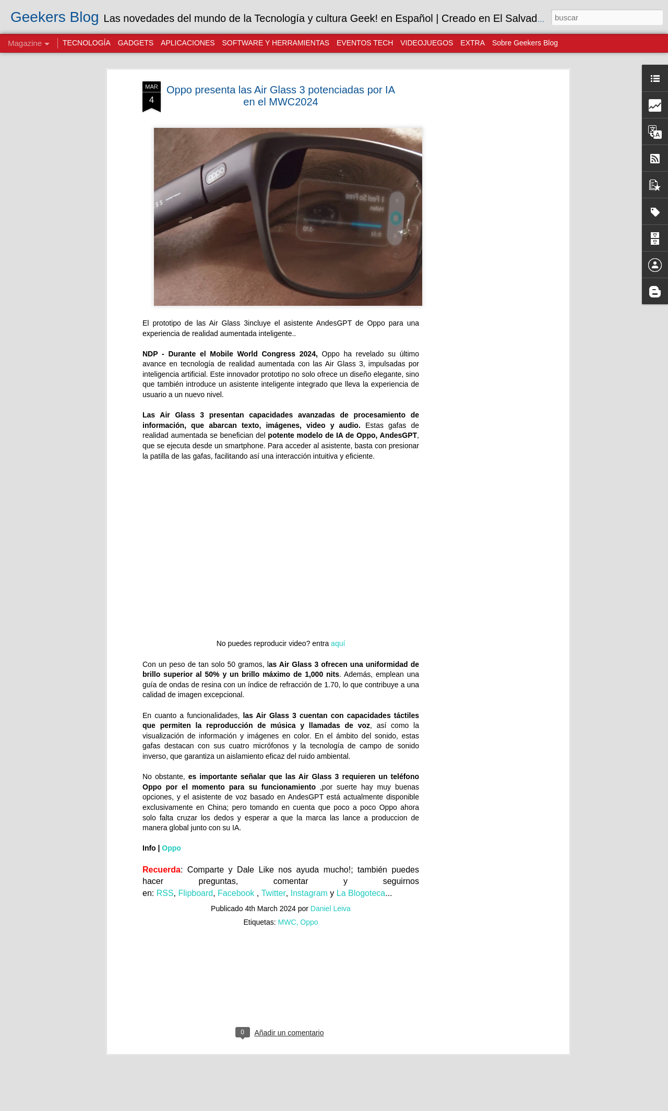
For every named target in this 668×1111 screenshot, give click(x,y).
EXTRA (472, 43)
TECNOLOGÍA (87, 43)
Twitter (273, 893)
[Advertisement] (476, 245)
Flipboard (195, 893)
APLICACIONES (187, 43)
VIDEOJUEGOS (426, 43)
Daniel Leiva (331, 908)
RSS (165, 893)
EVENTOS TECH (365, 43)
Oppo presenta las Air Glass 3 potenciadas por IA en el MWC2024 (280, 95)
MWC (287, 922)
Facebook (237, 893)
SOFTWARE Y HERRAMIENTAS (275, 43)
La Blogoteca (361, 893)
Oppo (171, 848)
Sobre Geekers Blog (525, 43)
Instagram (309, 893)
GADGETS (135, 43)
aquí (338, 643)
